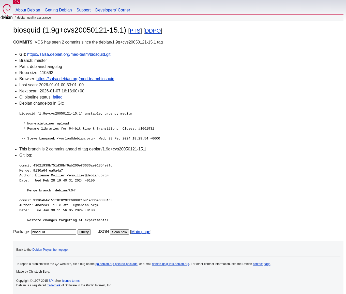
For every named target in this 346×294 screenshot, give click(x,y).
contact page (261, 264)
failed (58, 97)
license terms (71, 281)
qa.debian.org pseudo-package (117, 264)
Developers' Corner (112, 10)
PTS (135, 30)
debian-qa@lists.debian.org (170, 264)
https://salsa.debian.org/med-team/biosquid (75, 79)
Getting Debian (58, 10)
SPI (51, 281)
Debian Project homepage (50, 249)
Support (84, 10)
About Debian (28, 10)
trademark (54, 285)
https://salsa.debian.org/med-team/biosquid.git (68, 54)
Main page (140, 232)
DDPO (153, 30)
